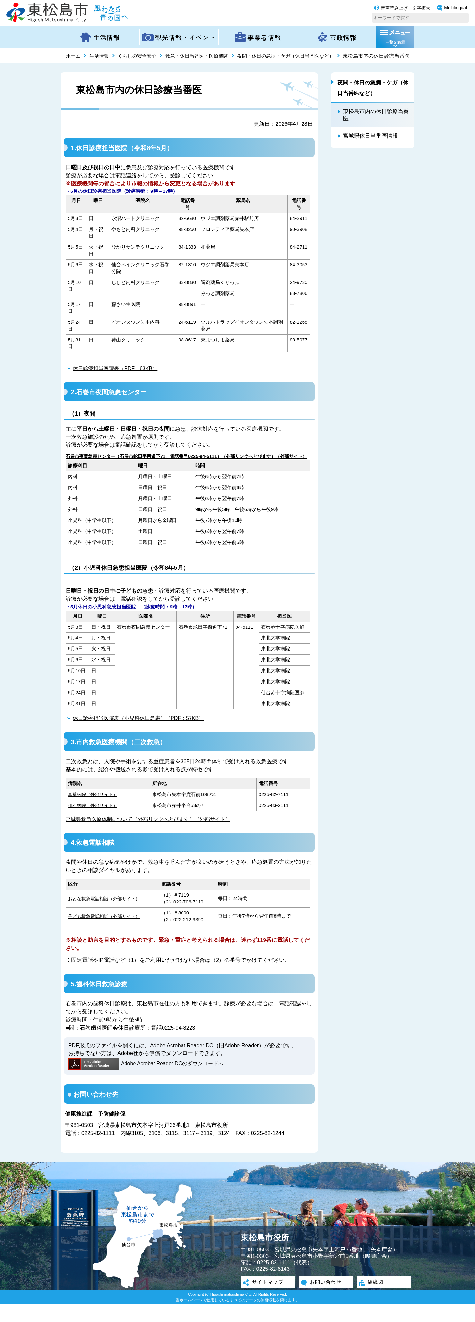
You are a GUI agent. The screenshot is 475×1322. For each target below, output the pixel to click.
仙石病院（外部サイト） (94, 822)
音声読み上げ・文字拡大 (402, 8)
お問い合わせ (326, 1300)
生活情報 (100, 56)
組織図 (375, 1300)
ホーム (73, 56)
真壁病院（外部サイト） (94, 811)
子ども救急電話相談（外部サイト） (106, 933)
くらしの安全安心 (140, 56)
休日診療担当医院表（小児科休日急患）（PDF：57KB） (142, 735)
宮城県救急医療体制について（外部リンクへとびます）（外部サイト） (153, 836)
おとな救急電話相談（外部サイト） (106, 916)
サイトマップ (268, 1300)
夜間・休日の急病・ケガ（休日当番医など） (297, 56)
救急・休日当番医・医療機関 (203, 56)
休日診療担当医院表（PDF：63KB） (117, 379)
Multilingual (452, 8)
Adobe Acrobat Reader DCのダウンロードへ (148, 1081)
